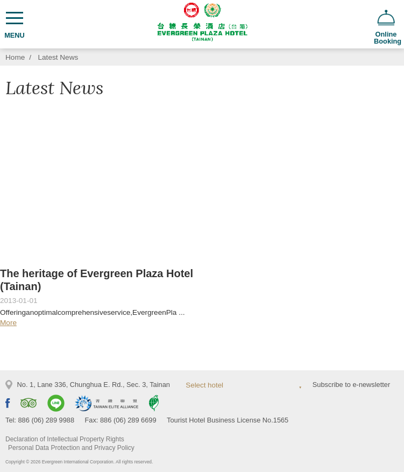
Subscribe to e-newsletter (351, 385)
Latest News (58, 57)
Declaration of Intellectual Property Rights (64, 439)
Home (15, 57)
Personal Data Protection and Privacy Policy (71, 448)
